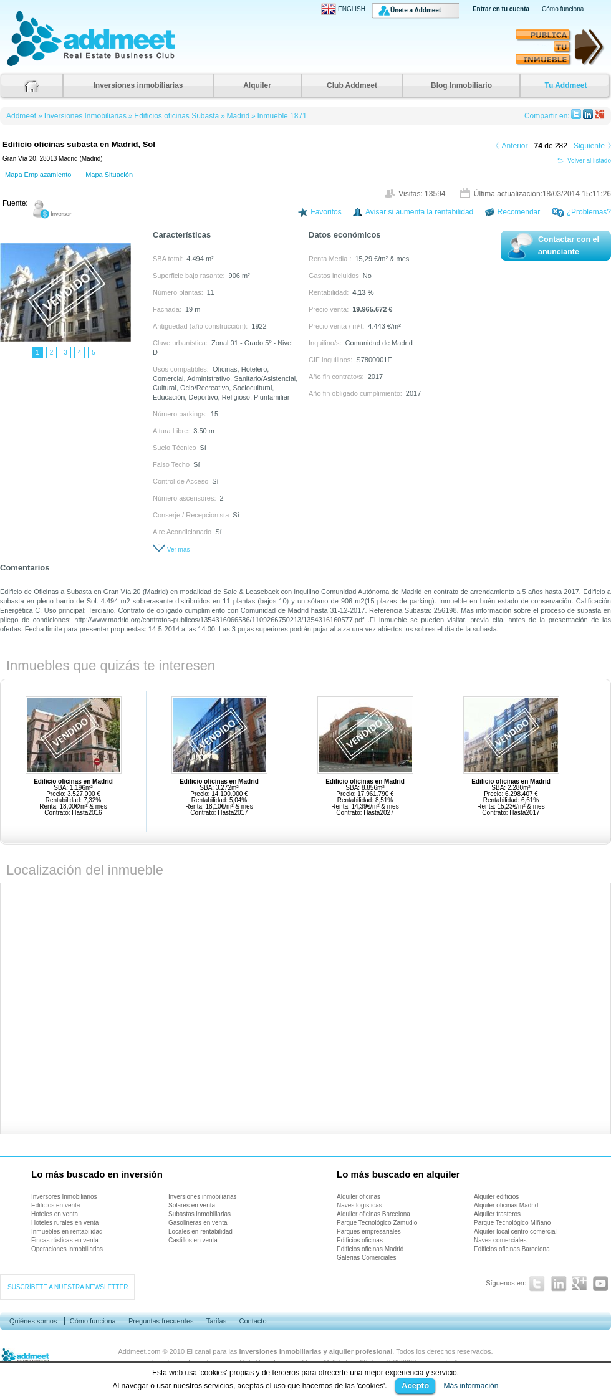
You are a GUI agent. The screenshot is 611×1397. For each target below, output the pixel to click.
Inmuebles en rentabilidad (67, 1231)
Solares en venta (191, 1205)
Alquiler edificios (496, 1196)
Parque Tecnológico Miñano (512, 1222)
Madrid (237, 116)
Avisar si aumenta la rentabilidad (419, 212)
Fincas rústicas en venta (65, 1240)
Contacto (252, 1321)
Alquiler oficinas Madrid (506, 1205)
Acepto (415, 1385)
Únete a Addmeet (415, 10)
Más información (470, 1385)
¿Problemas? (589, 212)
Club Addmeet (352, 85)
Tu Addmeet (566, 85)
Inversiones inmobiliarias (138, 85)
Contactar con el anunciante (568, 245)
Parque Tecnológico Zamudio (377, 1222)
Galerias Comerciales (367, 1257)
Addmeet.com (139, 1351)
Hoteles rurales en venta (65, 1222)
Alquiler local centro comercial (515, 1231)
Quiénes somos (33, 1321)
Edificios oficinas (360, 1240)
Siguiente (589, 146)
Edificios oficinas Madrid (370, 1249)
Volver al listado (584, 160)
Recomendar (519, 212)
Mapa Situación (109, 174)
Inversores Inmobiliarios (64, 1196)
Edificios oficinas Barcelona (512, 1249)
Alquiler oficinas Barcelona (373, 1214)
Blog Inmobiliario (461, 85)
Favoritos (325, 212)
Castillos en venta (193, 1240)
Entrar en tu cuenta (501, 9)
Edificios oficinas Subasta (176, 116)
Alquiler (257, 85)
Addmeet (18, 65)
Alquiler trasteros (497, 1214)
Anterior (515, 146)
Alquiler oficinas (358, 1196)
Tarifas (216, 1321)
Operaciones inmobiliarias (67, 1249)
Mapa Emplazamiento (38, 174)
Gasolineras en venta (198, 1222)
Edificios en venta (55, 1205)
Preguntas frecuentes (161, 1321)
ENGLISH (343, 9)
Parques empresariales (369, 1231)
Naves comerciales (500, 1240)
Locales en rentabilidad (200, 1231)
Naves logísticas (359, 1205)
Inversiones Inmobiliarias (85, 116)
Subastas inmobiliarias (199, 1214)
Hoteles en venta (54, 1214)
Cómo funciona (563, 9)
